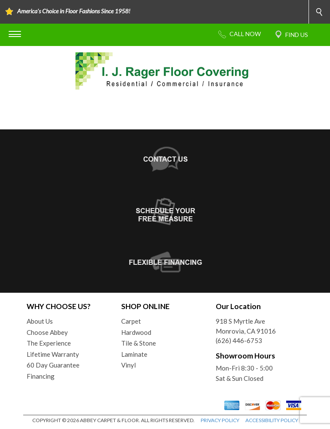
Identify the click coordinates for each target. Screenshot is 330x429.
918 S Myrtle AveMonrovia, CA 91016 (246, 326)
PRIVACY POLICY (220, 420)
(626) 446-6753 (239, 340)
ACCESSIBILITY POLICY (271, 420)
